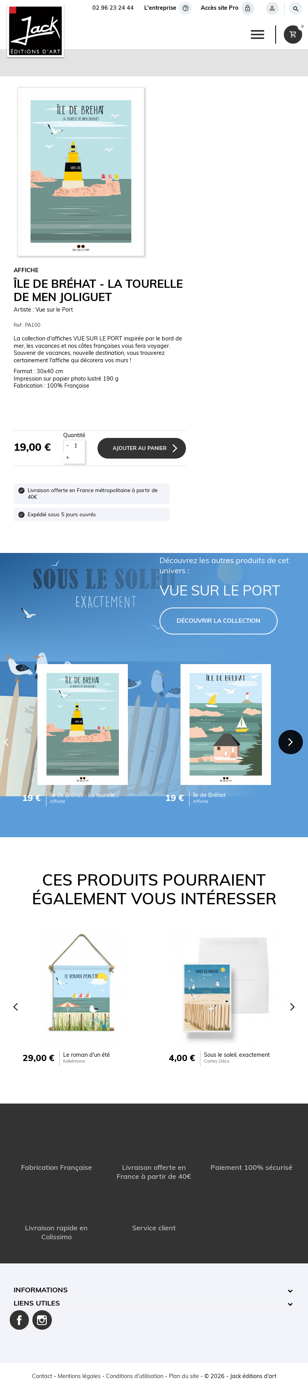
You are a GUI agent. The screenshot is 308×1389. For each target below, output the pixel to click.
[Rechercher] (295, 8)
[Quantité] (78, 446)
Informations (41, 1290)
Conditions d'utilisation (134, 1376)
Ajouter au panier (141, 448)
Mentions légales (79, 1376)
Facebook (19, 1319)
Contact (42, 1376)
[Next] (290, 741)
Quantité (74, 435)
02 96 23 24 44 (113, 8)
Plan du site (184, 1376)
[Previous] (15, 1006)
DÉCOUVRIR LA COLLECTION (218, 621)
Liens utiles (37, 1303)
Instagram (42, 1319)
